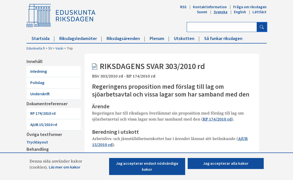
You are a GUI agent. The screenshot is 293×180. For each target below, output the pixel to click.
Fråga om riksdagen (249, 7)
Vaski (59, 48)
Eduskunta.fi (36, 48)
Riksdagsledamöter (80, 39)
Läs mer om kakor (64, 167)
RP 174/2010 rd (52, 105)
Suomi (202, 12)
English (240, 12)
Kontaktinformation (210, 7)
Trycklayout (41, 133)
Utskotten (186, 39)
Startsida (43, 39)
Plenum (159, 39)
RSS (183, 7)
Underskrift (49, 84)
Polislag (45, 78)
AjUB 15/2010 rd (53, 111)
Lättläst (259, 12)
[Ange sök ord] (222, 27)
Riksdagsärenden (126, 39)
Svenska (220, 12)
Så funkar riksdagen (223, 39)
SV (50, 48)
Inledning (47, 72)
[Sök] (261, 27)
